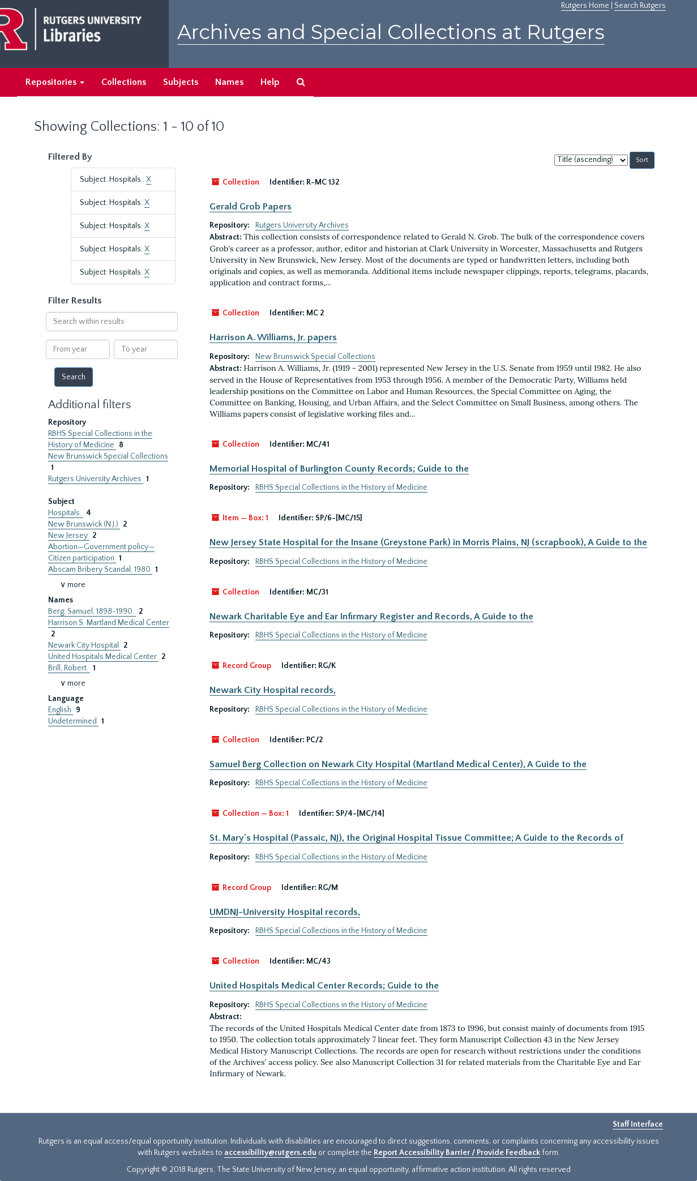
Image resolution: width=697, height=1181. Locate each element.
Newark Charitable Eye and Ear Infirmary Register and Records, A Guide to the (371, 616)
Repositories (54, 82)
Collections (123, 82)
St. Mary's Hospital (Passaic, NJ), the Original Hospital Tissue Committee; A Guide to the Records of (416, 838)
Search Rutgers (640, 5)
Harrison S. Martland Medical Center (108, 622)
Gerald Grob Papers (250, 207)
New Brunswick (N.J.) (84, 524)
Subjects (180, 82)
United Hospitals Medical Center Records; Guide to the (324, 986)
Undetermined (73, 721)
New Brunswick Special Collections (108, 456)
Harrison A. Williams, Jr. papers (273, 337)
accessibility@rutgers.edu (270, 1152)
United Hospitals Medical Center (103, 656)
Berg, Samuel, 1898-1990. (92, 611)
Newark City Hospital (84, 645)
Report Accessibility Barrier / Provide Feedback (457, 1152)
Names (229, 82)
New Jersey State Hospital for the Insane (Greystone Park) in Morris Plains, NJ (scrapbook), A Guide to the (428, 542)
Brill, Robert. (69, 668)
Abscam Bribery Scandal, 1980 (100, 569)
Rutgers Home (585, 5)
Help (270, 82)
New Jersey (68, 535)
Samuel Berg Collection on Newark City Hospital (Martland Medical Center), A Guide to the (398, 764)
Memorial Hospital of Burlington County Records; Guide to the (339, 469)
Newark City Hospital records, (272, 690)
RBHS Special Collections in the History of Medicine (341, 487)
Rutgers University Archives (95, 478)
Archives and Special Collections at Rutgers (391, 32)
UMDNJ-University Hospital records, (284, 912)
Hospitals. (65, 512)
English (60, 709)
